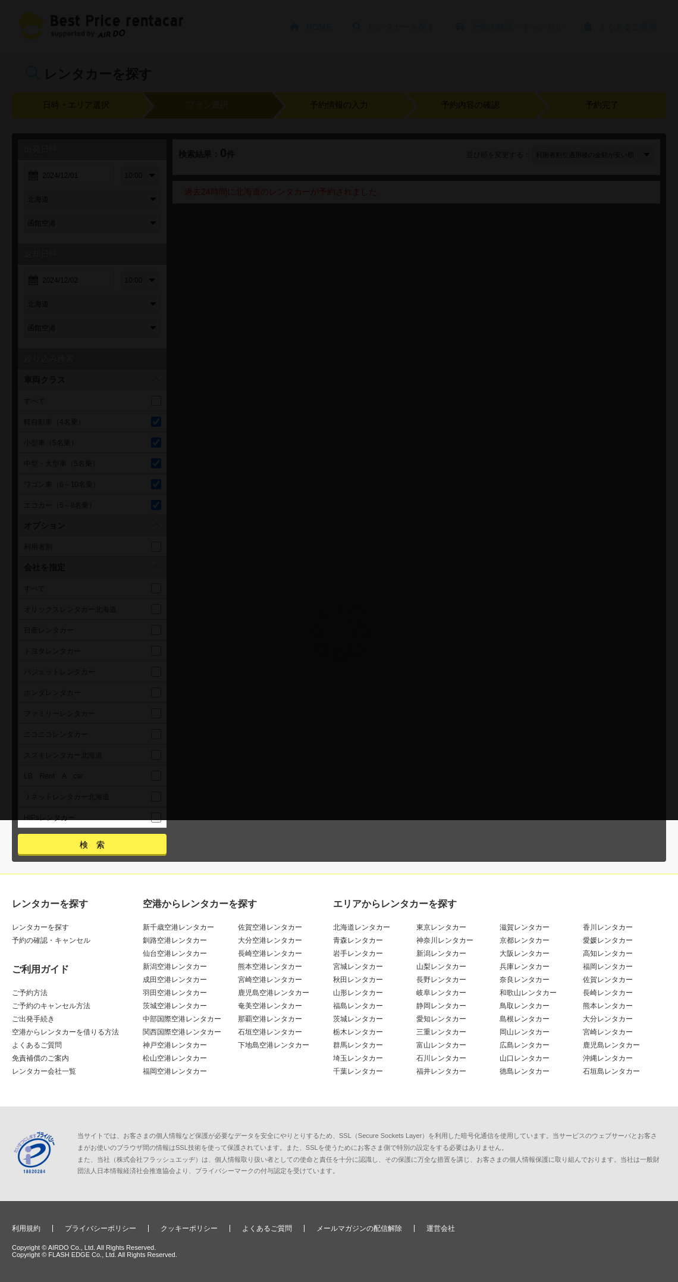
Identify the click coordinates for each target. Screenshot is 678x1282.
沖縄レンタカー (608, 1058)
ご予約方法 (30, 993)
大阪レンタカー (525, 953)
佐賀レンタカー (608, 979)
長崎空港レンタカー (270, 953)
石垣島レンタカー (611, 1071)
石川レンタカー (441, 1058)
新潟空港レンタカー (175, 966)
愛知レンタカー (441, 1019)
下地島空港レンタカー (273, 1045)
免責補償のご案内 (40, 1058)
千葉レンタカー (358, 1071)
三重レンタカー (441, 1032)
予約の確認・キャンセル (51, 940)
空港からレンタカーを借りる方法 (65, 1032)
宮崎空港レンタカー (270, 979)
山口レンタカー (525, 1058)
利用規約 (26, 1228)
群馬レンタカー (358, 1045)
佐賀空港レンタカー (270, 927)
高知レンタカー (608, 953)
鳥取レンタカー (525, 1006)
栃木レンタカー (358, 1032)
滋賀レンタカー (525, 927)
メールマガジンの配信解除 (359, 1228)
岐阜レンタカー (441, 993)
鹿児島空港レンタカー (273, 993)
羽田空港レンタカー (175, 993)
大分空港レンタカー (270, 940)
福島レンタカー (358, 1006)
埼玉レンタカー (358, 1058)
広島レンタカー (525, 1045)
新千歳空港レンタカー (178, 927)
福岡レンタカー (608, 966)
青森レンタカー (358, 940)
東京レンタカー (441, 927)
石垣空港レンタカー (270, 1032)
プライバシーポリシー (100, 1228)
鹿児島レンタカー (611, 1045)
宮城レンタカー (358, 966)
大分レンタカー (608, 1019)
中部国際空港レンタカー (182, 1019)
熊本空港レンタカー (270, 966)
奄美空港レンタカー (270, 1006)
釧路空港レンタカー (175, 940)
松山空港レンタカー (175, 1058)
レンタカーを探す (40, 927)
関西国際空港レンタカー (182, 1032)
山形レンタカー (358, 993)
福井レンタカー (441, 1071)
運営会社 (440, 1228)
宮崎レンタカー (608, 1032)
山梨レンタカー (441, 966)
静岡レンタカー (441, 1006)
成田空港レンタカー (175, 979)
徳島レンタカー (525, 1071)
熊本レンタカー (608, 1006)
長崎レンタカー (608, 993)
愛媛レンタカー (608, 940)
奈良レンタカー (525, 979)
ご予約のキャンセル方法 (51, 1006)
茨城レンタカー (358, 1019)
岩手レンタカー (358, 953)
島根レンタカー (525, 1019)
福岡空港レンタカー (175, 1071)
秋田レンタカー (358, 979)
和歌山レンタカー (528, 993)
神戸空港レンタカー (175, 1045)
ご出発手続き (33, 1019)
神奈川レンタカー (444, 940)
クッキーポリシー (189, 1228)
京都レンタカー (525, 940)
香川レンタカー (608, 927)
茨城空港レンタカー (175, 1006)
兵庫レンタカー (525, 966)
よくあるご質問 (37, 1045)
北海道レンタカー (361, 927)
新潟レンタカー (441, 953)
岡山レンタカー (525, 1032)
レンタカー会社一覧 (44, 1071)
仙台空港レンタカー (175, 953)
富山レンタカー (441, 1045)
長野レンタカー (441, 979)
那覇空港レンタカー (270, 1019)
